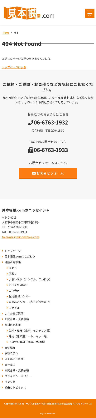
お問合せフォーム (48, 173)
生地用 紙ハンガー (20, 296)
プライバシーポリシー (18, 376)
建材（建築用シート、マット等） (29, 336)
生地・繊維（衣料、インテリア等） (30, 330)
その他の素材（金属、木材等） (27, 342)
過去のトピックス (15, 387)
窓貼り (13, 273)
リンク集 (10, 382)
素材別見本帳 (13, 325)
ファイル (14, 308)
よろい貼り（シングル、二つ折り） (30, 279)
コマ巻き (14, 291)
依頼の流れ (11, 353)
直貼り (13, 268)
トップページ (13, 251)
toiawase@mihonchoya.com (20, 237)
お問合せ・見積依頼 (17, 319)
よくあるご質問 (14, 313)
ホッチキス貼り (18, 285)
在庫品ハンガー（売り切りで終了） (30, 302)
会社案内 (10, 365)
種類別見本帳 (13, 262)
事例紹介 (10, 347)
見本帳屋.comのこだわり (20, 256)
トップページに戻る (14, 67)
